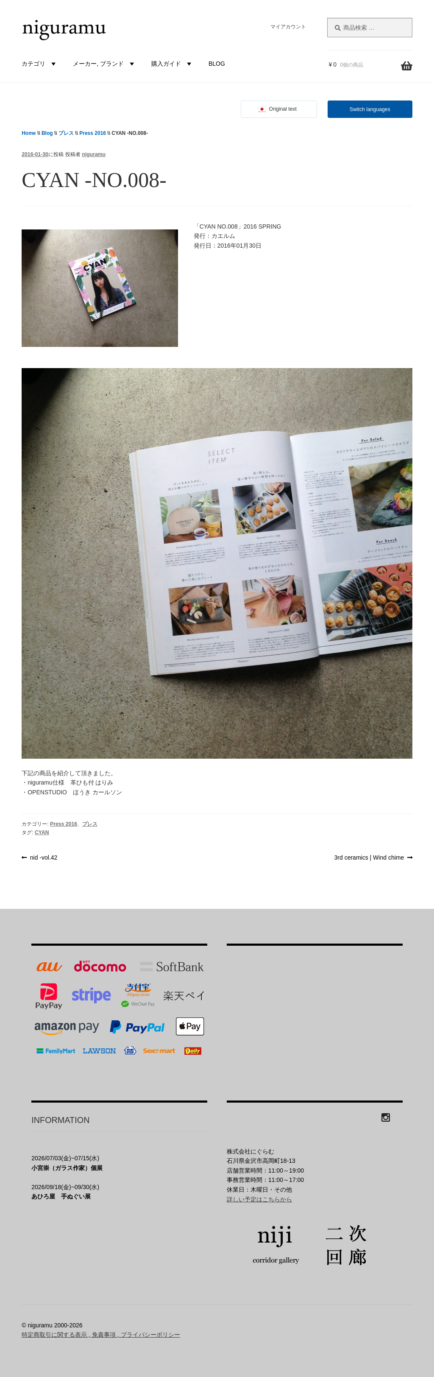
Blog (47, 133)
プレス (66, 133)
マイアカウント (288, 27)
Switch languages (370, 109)
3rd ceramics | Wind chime (369, 858)
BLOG (217, 63)
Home (29, 133)
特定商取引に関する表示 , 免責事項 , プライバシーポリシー (101, 1334)
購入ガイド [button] (172, 63)
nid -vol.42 (44, 858)
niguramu (94, 154)
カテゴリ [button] (40, 63)
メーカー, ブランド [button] (104, 63)
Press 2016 (92, 133)
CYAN (42, 832)
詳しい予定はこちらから (259, 1199)
